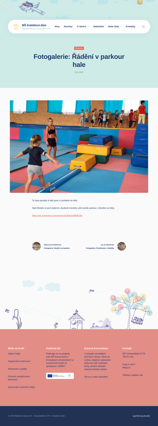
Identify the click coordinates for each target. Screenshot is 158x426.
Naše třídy (115, 26)
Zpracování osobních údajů (21, 387)
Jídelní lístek (14, 353)
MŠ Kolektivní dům (34, 25)
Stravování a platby (17, 369)
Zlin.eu (87, 377)
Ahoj (57, 26)
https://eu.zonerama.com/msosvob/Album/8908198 (57, 215)
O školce (83, 26)
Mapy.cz (126, 367)
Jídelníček (98, 26)
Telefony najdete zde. (132, 375)
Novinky (68, 26)
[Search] (143, 27)
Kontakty (130, 26)
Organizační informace (19, 361)
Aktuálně (103, 377)
